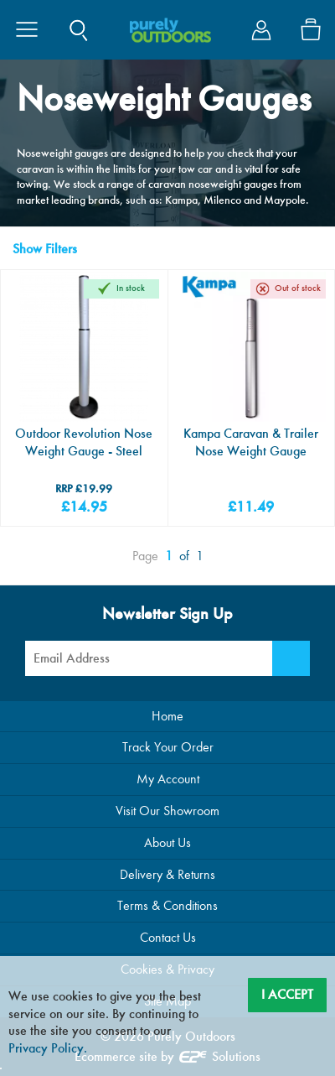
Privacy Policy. (47, 1048)
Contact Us (168, 937)
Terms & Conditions (167, 905)
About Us (167, 842)
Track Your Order (168, 747)
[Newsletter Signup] (291, 658)
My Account (168, 779)
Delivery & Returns (167, 874)
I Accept (287, 994)
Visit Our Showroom (167, 811)
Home (167, 716)
